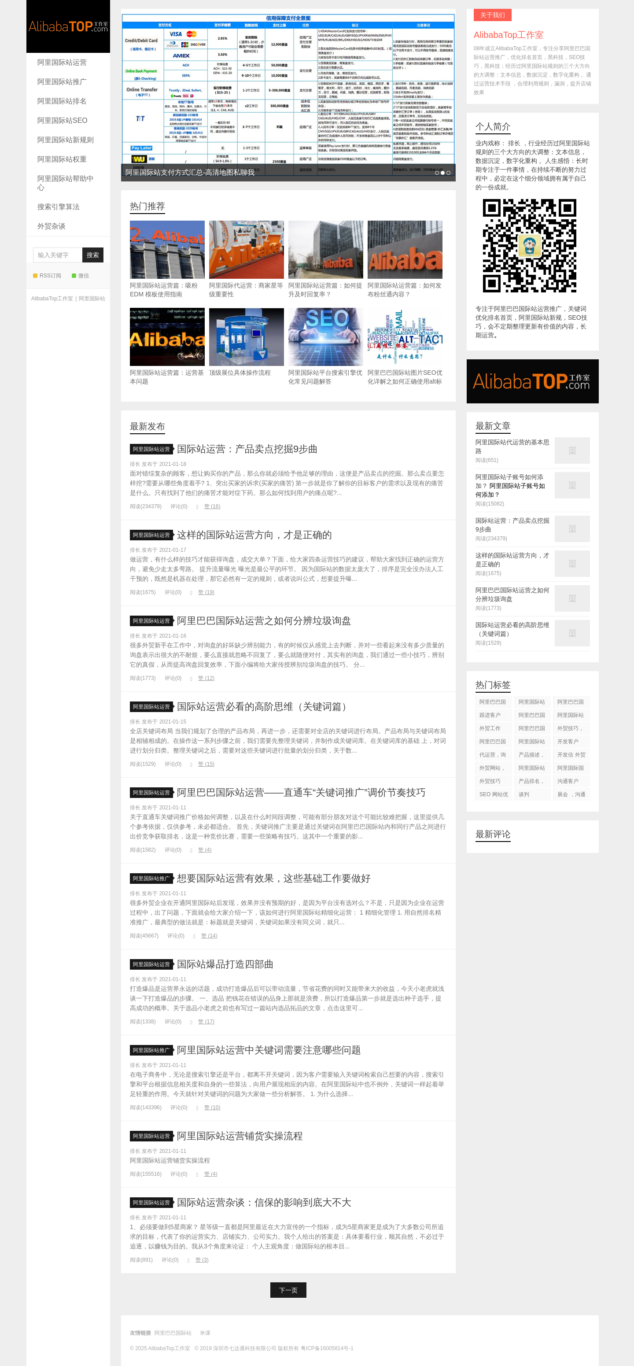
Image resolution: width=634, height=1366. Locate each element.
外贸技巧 (490, 781)
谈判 (524, 794)
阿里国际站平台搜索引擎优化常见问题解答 (325, 346)
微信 (80, 276)
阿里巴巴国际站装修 (570, 703)
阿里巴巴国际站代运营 (532, 716)
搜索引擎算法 (58, 206)
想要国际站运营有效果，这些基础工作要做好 (274, 878)
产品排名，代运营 (532, 782)
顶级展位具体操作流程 (246, 342)
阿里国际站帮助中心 (65, 183)
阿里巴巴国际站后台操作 (532, 730)
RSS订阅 (47, 276)
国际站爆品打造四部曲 (225, 964)
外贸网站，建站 (492, 769)
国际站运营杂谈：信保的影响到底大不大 (264, 1202)
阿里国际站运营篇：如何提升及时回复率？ (325, 259)
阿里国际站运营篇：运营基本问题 (167, 346)
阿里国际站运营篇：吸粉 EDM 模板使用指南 (167, 259)
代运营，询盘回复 (492, 756)
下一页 (288, 1290)
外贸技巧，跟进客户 (570, 730)
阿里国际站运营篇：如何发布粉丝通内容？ (405, 259)
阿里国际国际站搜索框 (570, 769)
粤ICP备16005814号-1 (327, 1348)
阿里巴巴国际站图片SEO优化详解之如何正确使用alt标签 (405, 351)
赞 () (208, 506)
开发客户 (568, 741)
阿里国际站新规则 (65, 140)
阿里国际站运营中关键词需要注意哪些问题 (269, 1050)
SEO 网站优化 (493, 796)
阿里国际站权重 (62, 159)
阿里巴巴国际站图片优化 (492, 743)
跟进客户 (490, 715)
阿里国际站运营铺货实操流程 (240, 1135)
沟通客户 (568, 781)
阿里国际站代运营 (570, 716)
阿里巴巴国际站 (492, 703)
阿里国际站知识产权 (532, 769)
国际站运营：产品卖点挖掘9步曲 (247, 448)
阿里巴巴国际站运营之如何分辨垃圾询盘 (264, 620)
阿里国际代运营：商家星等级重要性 (246, 259)
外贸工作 (490, 728)
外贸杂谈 (51, 226)
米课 (205, 1333)
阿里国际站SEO (62, 120)
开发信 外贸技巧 (571, 756)
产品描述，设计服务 (532, 756)
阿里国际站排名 (62, 101)
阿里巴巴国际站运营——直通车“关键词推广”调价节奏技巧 (301, 792)
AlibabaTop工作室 (68, 26)
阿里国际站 (92, 298)
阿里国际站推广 (62, 81)
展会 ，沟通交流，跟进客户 (571, 796)
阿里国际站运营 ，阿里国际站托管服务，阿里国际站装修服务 (532, 703)
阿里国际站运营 (62, 62)
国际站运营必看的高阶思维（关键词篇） (264, 706)
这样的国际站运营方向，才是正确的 (254, 534)
